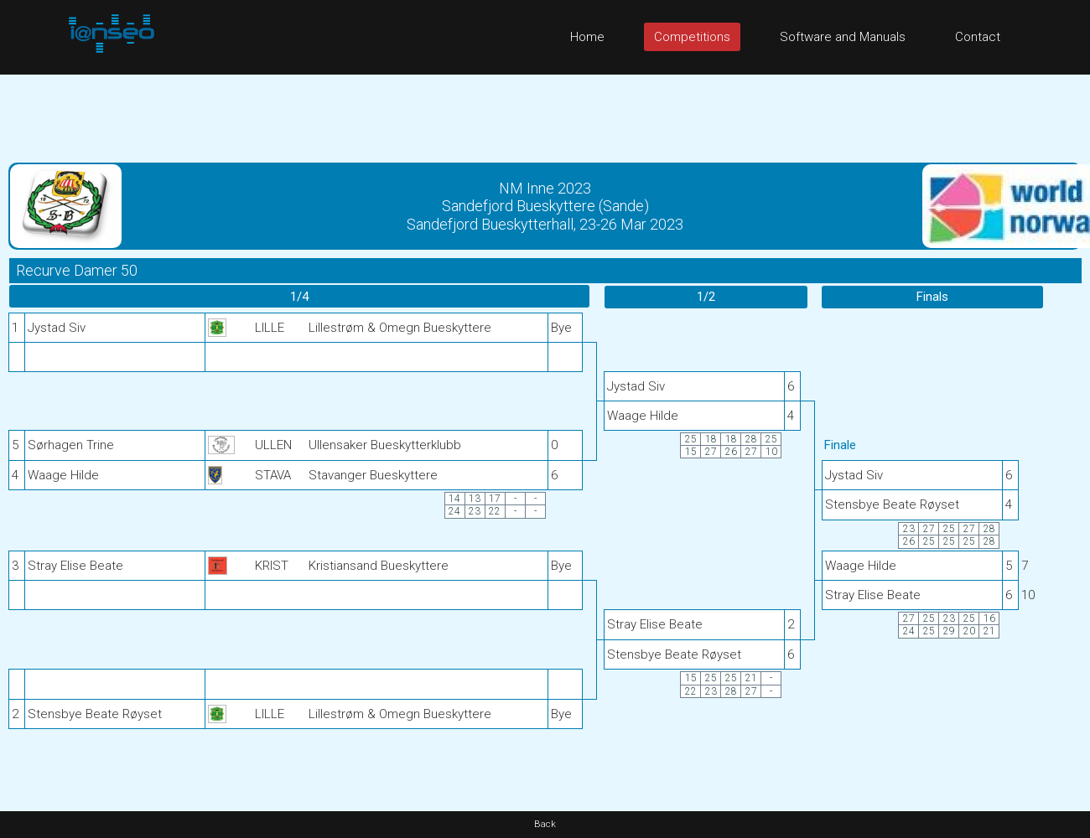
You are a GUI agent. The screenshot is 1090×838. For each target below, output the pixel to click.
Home (587, 36)
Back (545, 824)
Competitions (692, 36)
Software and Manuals (843, 36)
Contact (977, 36)
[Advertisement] (545, 112)
